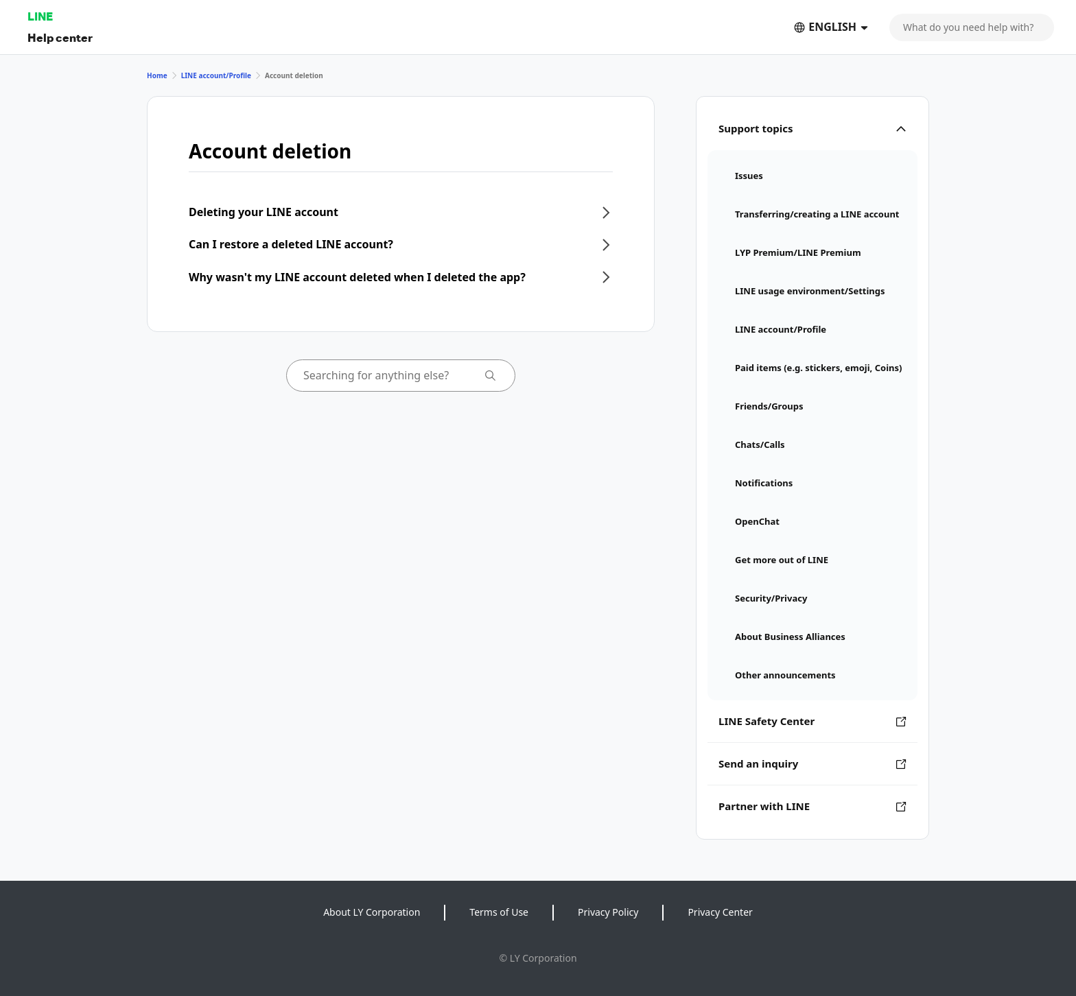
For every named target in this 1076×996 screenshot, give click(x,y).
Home (157, 75)
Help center (60, 37)
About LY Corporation (371, 911)
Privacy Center (720, 911)
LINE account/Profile (216, 75)
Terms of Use (498, 911)
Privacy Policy (608, 911)
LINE (40, 16)
